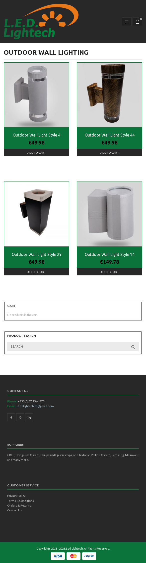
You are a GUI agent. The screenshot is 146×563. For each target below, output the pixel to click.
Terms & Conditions (20, 501)
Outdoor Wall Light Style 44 (110, 135)
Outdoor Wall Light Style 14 (110, 254)
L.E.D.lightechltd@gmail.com (35, 406)
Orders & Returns (19, 505)
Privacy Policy (16, 496)
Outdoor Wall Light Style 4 (36, 135)
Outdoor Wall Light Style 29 (37, 254)
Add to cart (36, 152)
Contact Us (14, 510)
